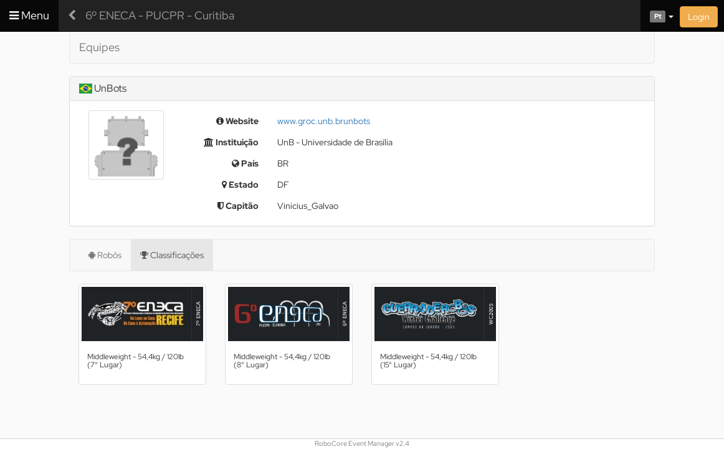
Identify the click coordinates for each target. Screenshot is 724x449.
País (245, 163)
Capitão (238, 205)
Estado (240, 184)
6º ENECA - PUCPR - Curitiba (159, 15)
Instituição (231, 142)
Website (237, 121)
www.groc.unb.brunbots (323, 121)
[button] (657, 15)
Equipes (99, 47)
